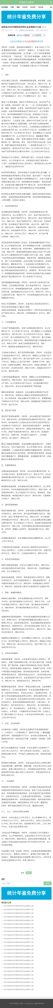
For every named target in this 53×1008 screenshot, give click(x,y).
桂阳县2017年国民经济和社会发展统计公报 (19, 935)
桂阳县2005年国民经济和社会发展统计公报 (19, 978)
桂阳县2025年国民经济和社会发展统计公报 (19, 906)
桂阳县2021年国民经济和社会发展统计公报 (19, 920)
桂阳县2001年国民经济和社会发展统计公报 (19, 989)
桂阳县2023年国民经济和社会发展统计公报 (19, 913)
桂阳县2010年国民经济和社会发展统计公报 (19, 960)
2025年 (25, 7)
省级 (18, 7)
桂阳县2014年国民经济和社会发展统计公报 (19, 946)
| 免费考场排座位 (38, 1003)
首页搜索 (4, 7)
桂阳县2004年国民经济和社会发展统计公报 (19, 982)
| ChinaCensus (28, 1003)
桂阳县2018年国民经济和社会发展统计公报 (19, 931)
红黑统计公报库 (26, 2)
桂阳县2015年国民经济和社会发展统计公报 (19, 942)
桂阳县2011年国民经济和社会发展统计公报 (19, 957)
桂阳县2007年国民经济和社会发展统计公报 (19, 971)
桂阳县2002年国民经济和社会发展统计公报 (23, 27)
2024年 (32, 7)
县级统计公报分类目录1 (26, 30)
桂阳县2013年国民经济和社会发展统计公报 (19, 949)
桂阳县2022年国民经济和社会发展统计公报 (19, 917)
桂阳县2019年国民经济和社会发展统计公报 (19, 927)
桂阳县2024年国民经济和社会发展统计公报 (19, 909)
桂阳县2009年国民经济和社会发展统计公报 (19, 964)
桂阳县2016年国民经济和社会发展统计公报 (19, 938)
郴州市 (19, 35)
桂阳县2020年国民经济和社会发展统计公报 (19, 924)
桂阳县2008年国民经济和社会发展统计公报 (19, 967)
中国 (12, 7)
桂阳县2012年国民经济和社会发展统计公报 (19, 953)
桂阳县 (29, 873)
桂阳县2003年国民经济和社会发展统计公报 (19, 986)
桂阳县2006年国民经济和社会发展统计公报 (19, 975)
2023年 (40, 7)
